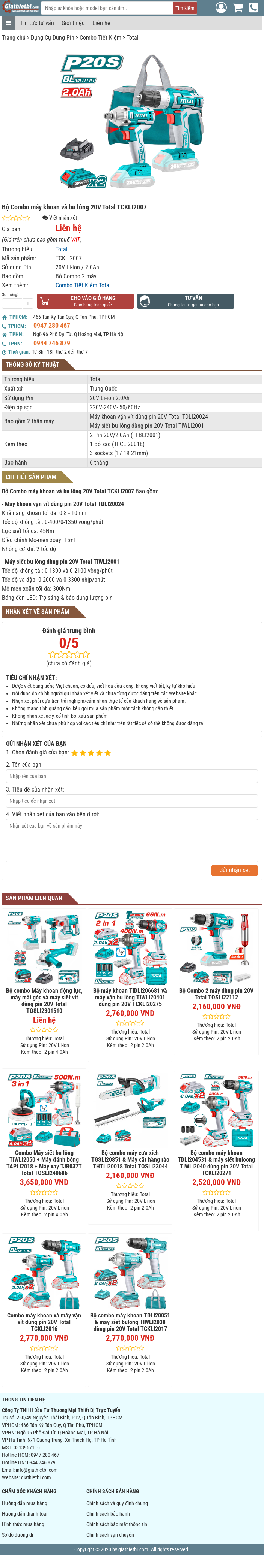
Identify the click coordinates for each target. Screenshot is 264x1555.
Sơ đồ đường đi (17, 1535)
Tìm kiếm (185, 8)
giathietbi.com (36, 1477)
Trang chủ (14, 37)
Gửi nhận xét (234, 870)
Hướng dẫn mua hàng (24, 1503)
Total (133, 37)
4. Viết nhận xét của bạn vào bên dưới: (53, 814)
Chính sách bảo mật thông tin (116, 1524)
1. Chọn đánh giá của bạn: (37, 752)
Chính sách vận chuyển (110, 1535)
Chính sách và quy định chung (117, 1503)
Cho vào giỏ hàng (93, 298)
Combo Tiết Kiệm (100, 37)
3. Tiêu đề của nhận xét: (35, 789)
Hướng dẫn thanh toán (25, 1514)
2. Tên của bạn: (24, 764)
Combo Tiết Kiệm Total (83, 285)
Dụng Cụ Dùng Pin (52, 37)
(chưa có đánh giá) (69, 663)
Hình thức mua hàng (23, 1524)
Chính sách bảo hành (108, 1514)
